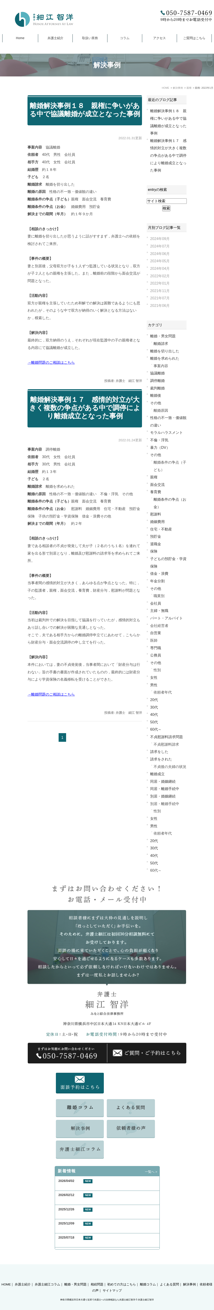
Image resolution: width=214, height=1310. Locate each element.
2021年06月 (160, 305)
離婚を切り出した (164, 351)
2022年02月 (160, 276)
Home (20, 38)
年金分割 (157, 581)
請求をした (159, 752)
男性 (153, 685)
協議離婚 (157, 373)
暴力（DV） (160, 447)
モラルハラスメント (166, 432)
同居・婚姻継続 (163, 781)
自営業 (155, 633)
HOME (6, 1276)
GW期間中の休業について (76, 1186)
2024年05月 (160, 261)
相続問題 (97, 1276)
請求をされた (161, 759)
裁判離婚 (157, 388)
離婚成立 (157, 774)
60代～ (156, 729)
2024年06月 (160, 254)
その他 (155, 403)
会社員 (155, 603)
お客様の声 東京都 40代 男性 (82, 1200)
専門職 (155, 648)
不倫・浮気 (159, 440)
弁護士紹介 (55, 38)
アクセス (159, 38)
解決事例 (189, 1276)
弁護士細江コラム (47, 1276)
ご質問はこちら (194, 38)
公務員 (155, 655)
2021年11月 (160, 291)
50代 (154, 722)
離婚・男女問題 (163, 336)
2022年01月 (160, 283)
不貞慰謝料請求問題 (166, 737)
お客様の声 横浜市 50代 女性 (82, 1214)
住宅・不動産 (161, 529)
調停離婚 (157, 381)
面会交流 (157, 484)
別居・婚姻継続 (163, 796)
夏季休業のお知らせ (72, 1242)
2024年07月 (160, 246)
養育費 (155, 492)
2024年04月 (160, 268)
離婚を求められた (164, 358)
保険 (153, 551)
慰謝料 (155, 514)
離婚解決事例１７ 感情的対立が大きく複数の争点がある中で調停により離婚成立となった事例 (84, 408)
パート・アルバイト (166, 618)
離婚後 (155, 395)
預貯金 (155, 536)
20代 (154, 700)
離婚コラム (148, 1276)
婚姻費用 (157, 522)
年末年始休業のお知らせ (75, 1228)
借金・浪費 (159, 573)
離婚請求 (161, 343)
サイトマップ (112, 1282)
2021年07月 (160, 298)
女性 (153, 677)
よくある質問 (169, 1276)
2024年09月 (160, 239)
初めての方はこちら (121, 1276)
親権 (153, 477)
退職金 (155, 544)
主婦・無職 (159, 610)
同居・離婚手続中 (164, 789)
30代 (154, 707)
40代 (154, 714)
